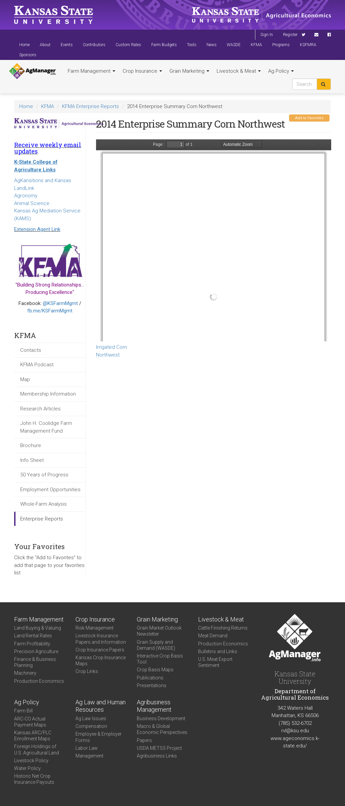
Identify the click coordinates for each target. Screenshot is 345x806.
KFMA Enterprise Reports (90, 106)
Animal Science (32, 203)
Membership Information (48, 394)
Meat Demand (212, 635)
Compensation (91, 726)
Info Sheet (32, 460)
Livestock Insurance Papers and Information (100, 638)
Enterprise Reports (41, 519)
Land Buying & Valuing (37, 628)
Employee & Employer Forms (98, 737)
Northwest (108, 355)
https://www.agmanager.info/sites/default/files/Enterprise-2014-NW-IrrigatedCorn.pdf (213, 240)
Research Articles (40, 409)
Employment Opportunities (50, 489)
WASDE (234, 44)
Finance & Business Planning (35, 662)
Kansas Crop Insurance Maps (100, 660)
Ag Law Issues (90, 718)
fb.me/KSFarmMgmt (49, 311)
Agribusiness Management (154, 706)
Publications (150, 677)
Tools (191, 44)
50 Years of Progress (44, 475)
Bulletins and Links (217, 651)
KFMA (256, 44)
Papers (144, 740)
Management (89, 756)
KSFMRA (308, 44)
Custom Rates (128, 44)
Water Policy (27, 768)
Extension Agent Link (37, 229)
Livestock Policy (31, 760)
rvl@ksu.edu (295, 731)
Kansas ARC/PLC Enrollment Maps (32, 735)
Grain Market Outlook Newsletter (159, 631)
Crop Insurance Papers (99, 649)
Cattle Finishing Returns (223, 628)
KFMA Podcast (37, 365)
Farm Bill (23, 710)
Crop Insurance (142, 71)
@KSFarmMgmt (60, 303)
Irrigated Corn (111, 347)
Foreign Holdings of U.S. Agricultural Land (36, 749)
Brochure (30, 445)
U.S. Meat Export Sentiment (215, 662)
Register (290, 34)
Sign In (266, 34)
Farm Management (91, 71)
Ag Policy (281, 71)
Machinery (25, 673)
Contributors (94, 44)
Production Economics (39, 681)
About (45, 44)
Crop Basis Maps (155, 669)
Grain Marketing (189, 71)
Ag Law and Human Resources (100, 706)
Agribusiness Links (157, 756)
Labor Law (86, 748)
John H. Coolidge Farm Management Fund (46, 427)
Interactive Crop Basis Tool (160, 659)
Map (25, 379)
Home (24, 44)
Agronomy (25, 196)
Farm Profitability (32, 643)
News (212, 44)
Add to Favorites (309, 118)
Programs (281, 44)
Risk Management (94, 628)
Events (67, 44)
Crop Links (86, 671)
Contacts (30, 350)
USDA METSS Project (159, 748)
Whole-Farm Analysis (43, 504)
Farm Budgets (164, 44)
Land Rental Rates (33, 635)
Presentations (151, 685)
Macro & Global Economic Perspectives (162, 729)
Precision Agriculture (36, 651)
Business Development (161, 718)
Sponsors (27, 55)
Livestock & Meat (239, 71)
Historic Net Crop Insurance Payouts (34, 779)
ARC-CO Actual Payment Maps (30, 722)
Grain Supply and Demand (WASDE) (156, 645)
